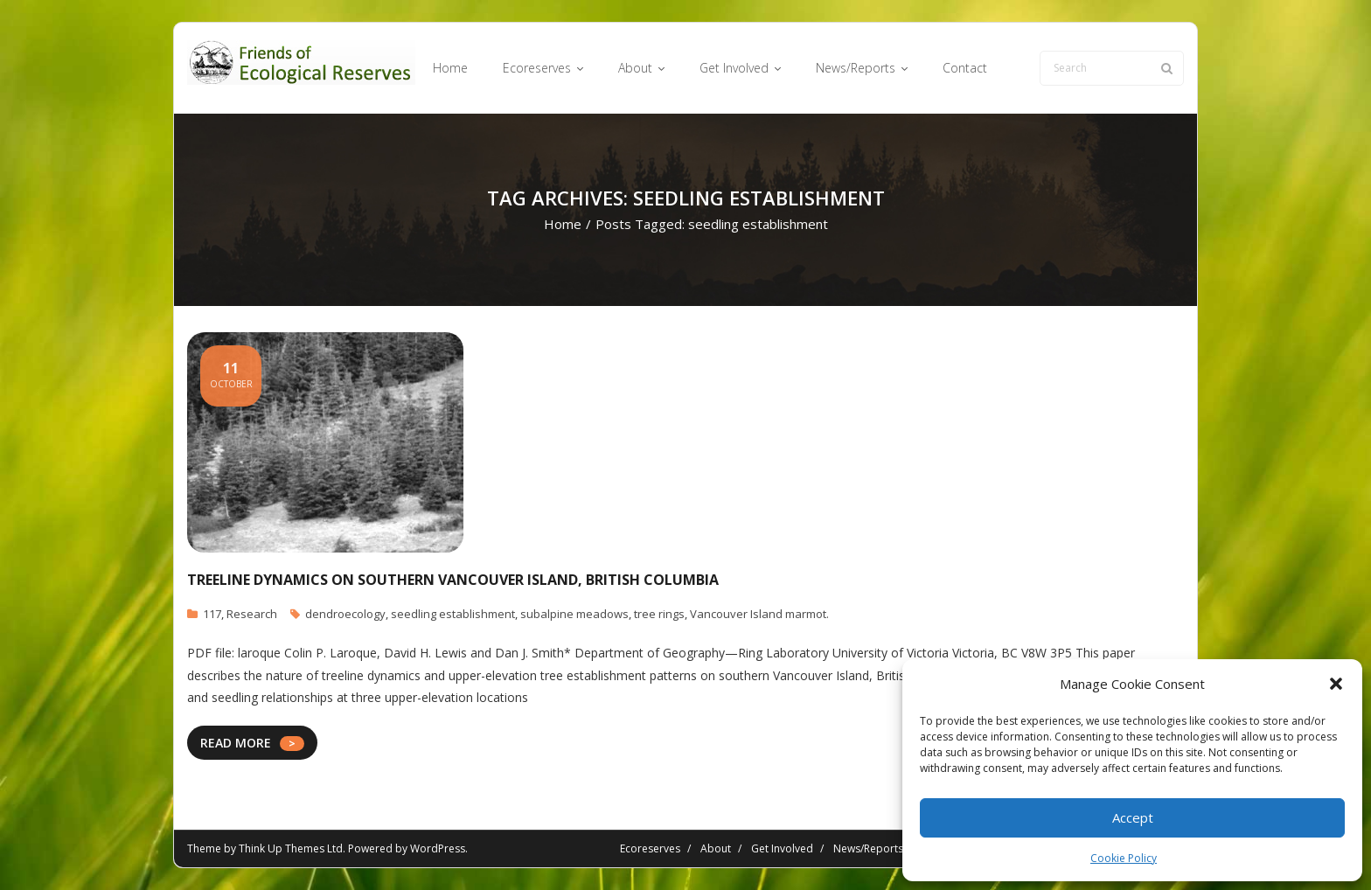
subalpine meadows (574, 614)
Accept (1132, 817)
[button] (1336, 683)
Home (562, 224)
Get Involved (782, 848)
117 (212, 614)
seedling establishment (453, 614)
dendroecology (345, 614)
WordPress (437, 848)
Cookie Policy (1123, 858)
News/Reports (868, 848)
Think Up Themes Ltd (291, 848)
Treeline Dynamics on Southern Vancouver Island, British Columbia (453, 579)
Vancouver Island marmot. (759, 614)
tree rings (659, 614)
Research (251, 614)
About (715, 848)
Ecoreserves (650, 848)
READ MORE (235, 742)
